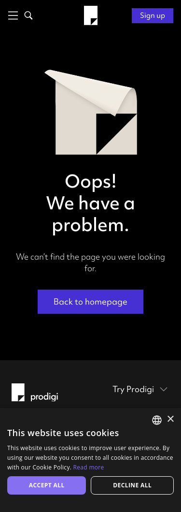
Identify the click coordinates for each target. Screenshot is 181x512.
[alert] (90, 460)
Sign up (152, 15)
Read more (88, 467)
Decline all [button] (132, 485)
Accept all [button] (47, 485)
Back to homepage (90, 301)
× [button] (170, 419)
